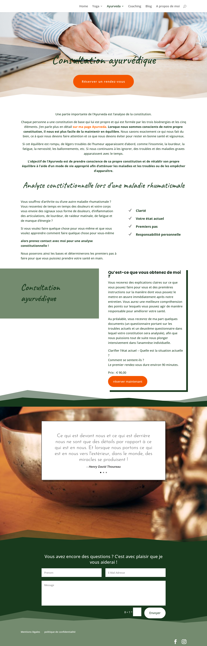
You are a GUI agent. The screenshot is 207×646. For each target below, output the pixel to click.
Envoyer (155, 613)
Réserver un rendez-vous (103, 81)
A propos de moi (168, 6)
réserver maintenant (127, 381)
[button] (7, 638)
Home (83, 6)
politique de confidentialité (59, 631)
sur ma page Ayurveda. (90, 127)
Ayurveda (114, 6)
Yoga (95, 6)
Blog (148, 6)
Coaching (134, 6)
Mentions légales (30, 631)
